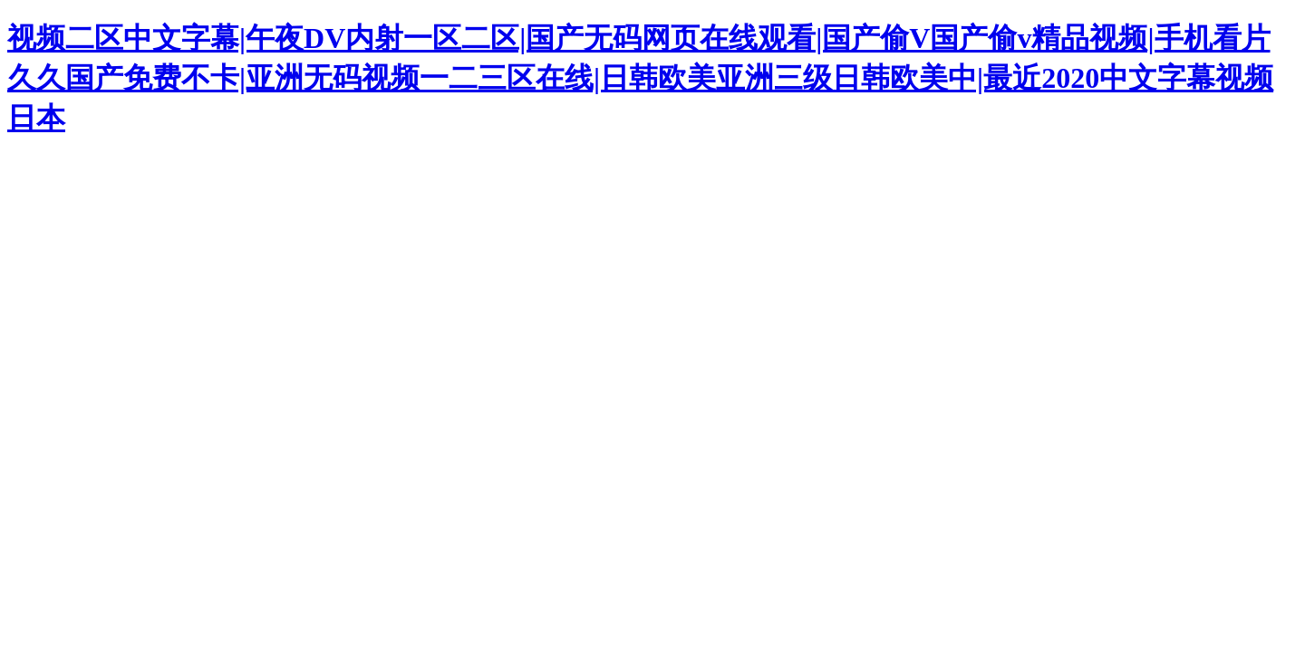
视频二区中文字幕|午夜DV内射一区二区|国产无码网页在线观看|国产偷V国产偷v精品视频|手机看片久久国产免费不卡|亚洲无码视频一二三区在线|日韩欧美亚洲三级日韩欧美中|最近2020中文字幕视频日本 (640, 78)
